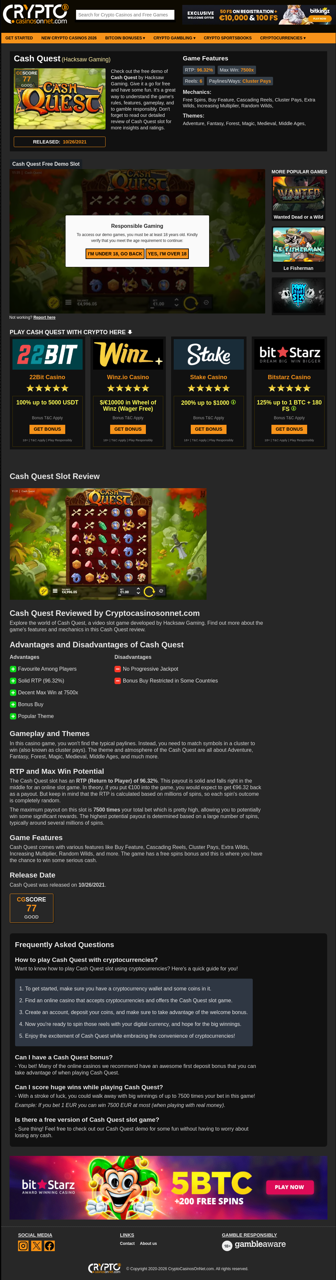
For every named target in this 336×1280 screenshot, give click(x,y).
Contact (127, 1243)
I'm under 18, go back (115, 253)
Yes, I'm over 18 (167, 253)
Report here (44, 317)
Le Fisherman (298, 268)
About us (148, 1243)
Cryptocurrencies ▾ (283, 38)
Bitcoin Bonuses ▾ (125, 38)
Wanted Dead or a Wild (298, 217)
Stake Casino (208, 377)
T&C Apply (37, 440)
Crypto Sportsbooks (228, 38)
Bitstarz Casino (289, 377)
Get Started (19, 38)
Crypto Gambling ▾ (174, 38)
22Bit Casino (47, 377)
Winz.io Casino (128, 377)
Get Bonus (47, 429)
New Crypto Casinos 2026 (69, 38)
